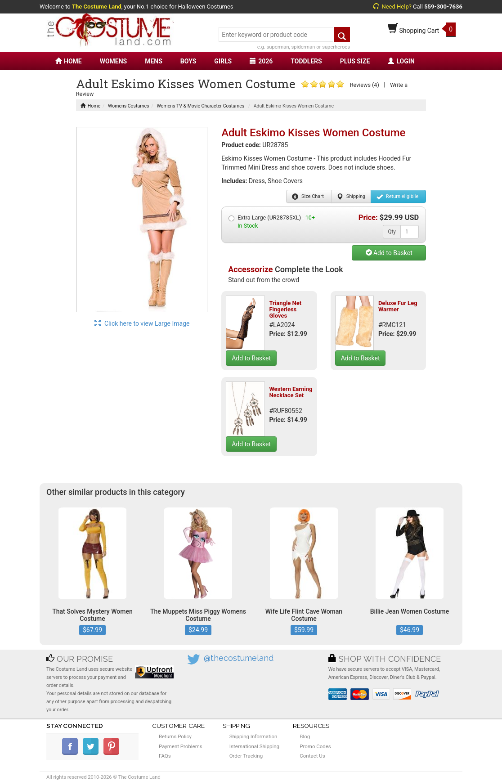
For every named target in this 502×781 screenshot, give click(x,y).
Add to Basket (389, 252)
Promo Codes (315, 746)
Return (397, 196)
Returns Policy (175, 736)
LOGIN (401, 61)
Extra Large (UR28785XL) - (272, 221)
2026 (261, 61)
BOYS (188, 61)
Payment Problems (180, 746)
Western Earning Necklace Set (290, 392)
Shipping (351, 196)
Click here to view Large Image (142, 323)
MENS (153, 61)
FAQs (165, 756)
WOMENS (113, 61)
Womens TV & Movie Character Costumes (200, 106)
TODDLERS (306, 61)
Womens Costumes (128, 106)
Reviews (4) (364, 84)
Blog (305, 736)
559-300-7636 (443, 6)
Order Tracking (246, 756)
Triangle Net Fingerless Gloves (285, 309)
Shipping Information (253, 736)
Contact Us (312, 756)
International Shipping (254, 746)
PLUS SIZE (355, 61)
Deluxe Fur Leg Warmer (397, 306)
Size (308, 196)
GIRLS (223, 61)
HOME (68, 61)
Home (90, 106)
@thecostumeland (238, 658)
